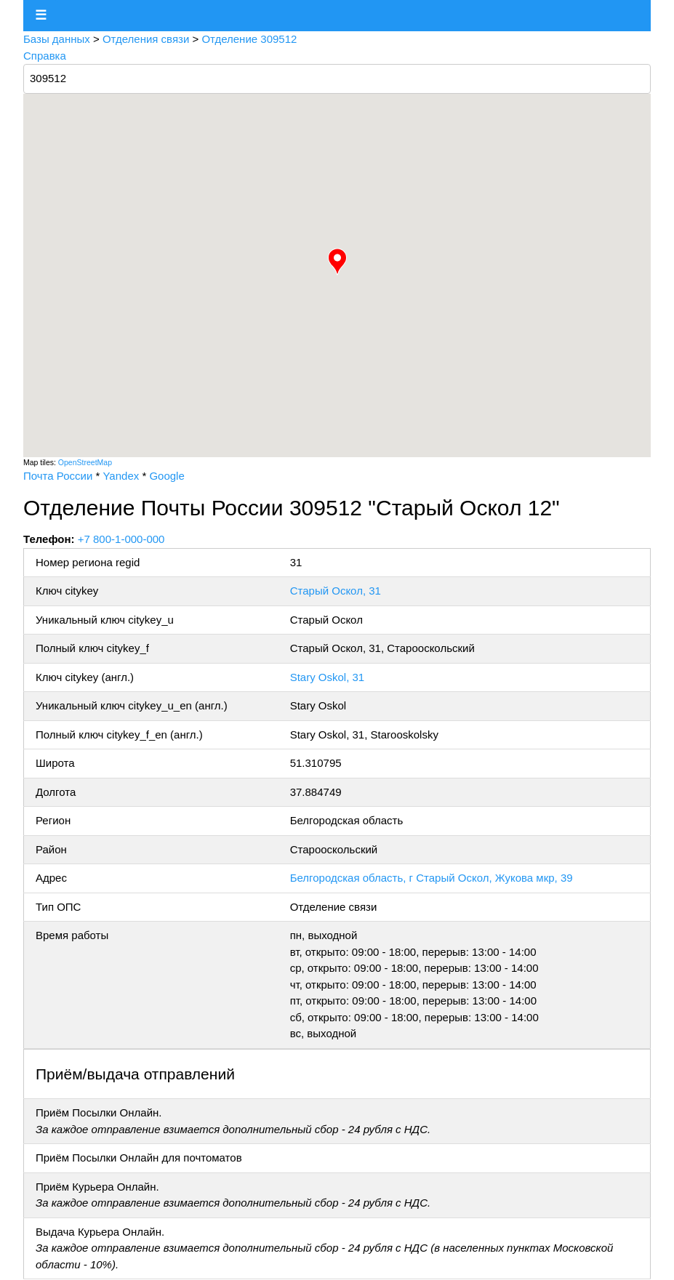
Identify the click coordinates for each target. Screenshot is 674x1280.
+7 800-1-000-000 (121, 539)
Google (166, 476)
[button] (337, 261)
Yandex (121, 476)
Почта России (57, 476)
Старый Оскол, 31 (335, 590)
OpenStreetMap (85, 462)
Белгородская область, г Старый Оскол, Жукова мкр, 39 (431, 878)
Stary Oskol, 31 (327, 677)
